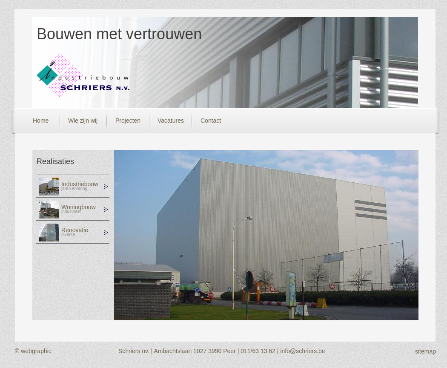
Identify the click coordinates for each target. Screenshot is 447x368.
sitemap (425, 351)
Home (41, 120)
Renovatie (74, 230)
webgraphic (36, 351)
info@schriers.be (302, 351)
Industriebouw (79, 184)
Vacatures (171, 120)
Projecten (127, 120)
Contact (211, 120)
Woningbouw (78, 207)
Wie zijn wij (82, 120)
